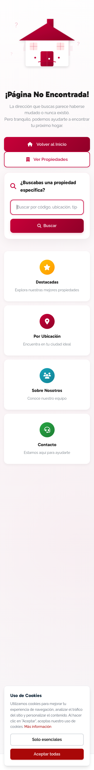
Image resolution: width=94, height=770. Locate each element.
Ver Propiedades (47, 159)
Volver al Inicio (47, 144)
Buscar (46, 225)
